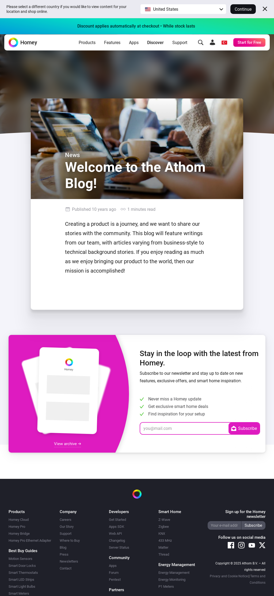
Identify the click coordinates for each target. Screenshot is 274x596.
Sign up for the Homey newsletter (245, 514)
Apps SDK (116, 527)
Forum (114, 573)
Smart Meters (19, 593)
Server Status (119, 547)
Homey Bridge (19, 534)
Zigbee (163, 527)
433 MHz (165, 540)
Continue (243, 9)
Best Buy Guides (23, 550)
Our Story (67, 527)
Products (87, 46)
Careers (65, 520)
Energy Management (173, 573)
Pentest (115, 580)
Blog (63, 547)
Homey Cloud (19, 520)
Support (179, 46)
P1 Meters (166, 586)
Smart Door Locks (22, 566)
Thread (163, 554)
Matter (163, 547)
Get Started (117, 520)
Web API (115, 534)
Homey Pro (17, 527)
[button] (183, 9)
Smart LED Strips (21, 580)
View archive (67, 443)
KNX (161, 534)
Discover (155, 46)
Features (112, 46)
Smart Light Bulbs (22, 586)
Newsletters (69, 561)
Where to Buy (70, 540)
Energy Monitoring (171, 580)
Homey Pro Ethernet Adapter (30, 540)
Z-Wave (164, 520)
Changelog (117, 540)
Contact (65, 568)
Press (64, 554)
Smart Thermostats (23, 573)
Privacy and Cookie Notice (229, 576)
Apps (134, 46)
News (72, 154)
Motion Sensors (20, 559)
